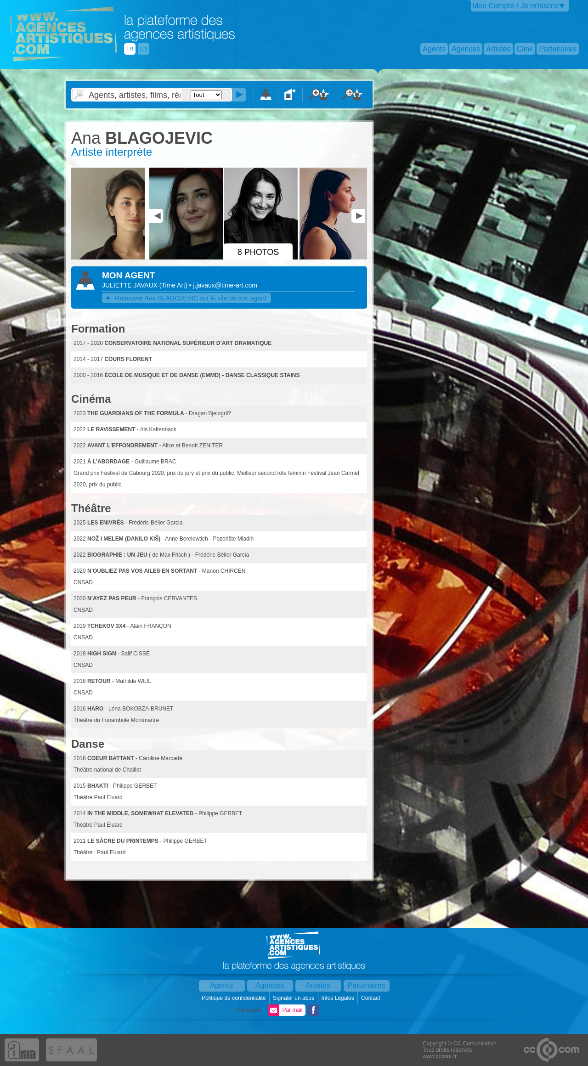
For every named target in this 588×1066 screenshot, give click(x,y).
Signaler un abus (294, 998)
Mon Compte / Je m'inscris (515, 6)
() (174, 285)
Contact (371, 998)
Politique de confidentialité (234, 998)
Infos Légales (338, 998)
